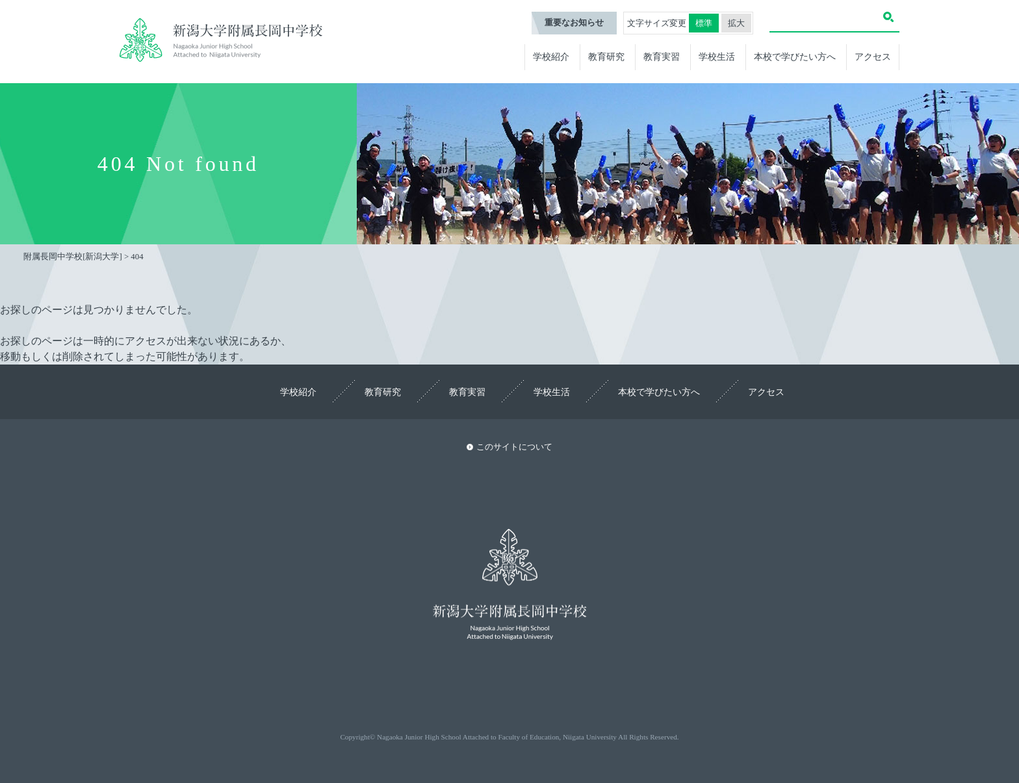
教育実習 (661, 56)
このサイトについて (514, 447)
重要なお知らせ (574, 22)
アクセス (873, 56)
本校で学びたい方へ (795, 56)
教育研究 (606, 56)
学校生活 (717, 56)
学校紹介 (551, 56)
